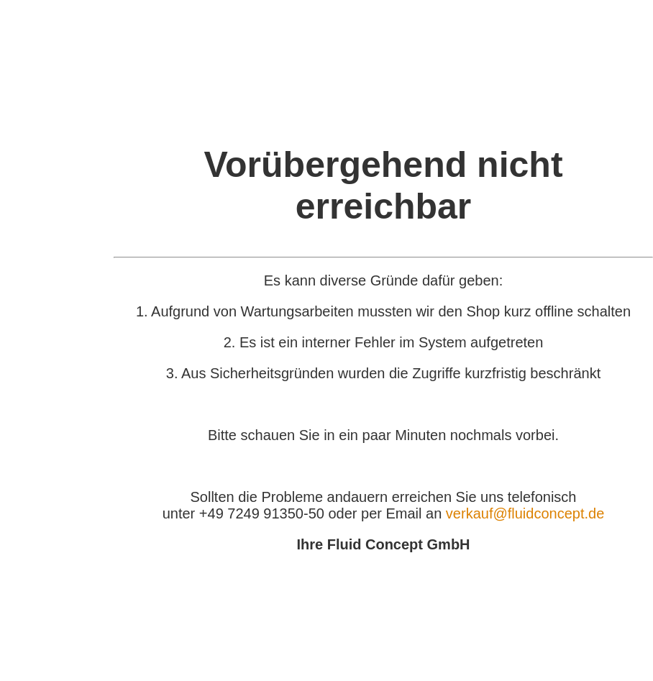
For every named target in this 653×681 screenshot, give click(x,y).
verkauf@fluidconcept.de (525, 513)
